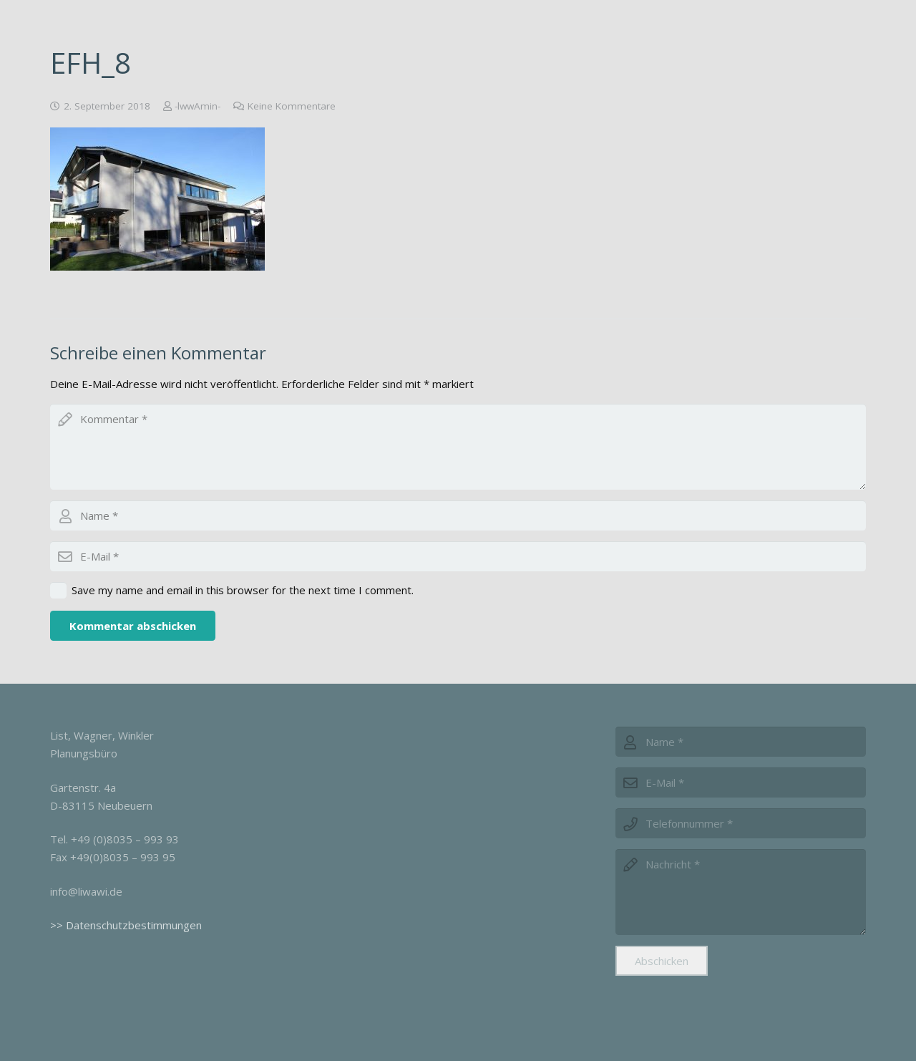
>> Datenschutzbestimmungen (126, 925)
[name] (740, 742)
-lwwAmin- (197, 106)
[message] (740, 892)
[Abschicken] (661, 961)
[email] (458, 556)
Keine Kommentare (292, 106)
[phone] (740, 823)
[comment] (458, 447)
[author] (458, 515)
